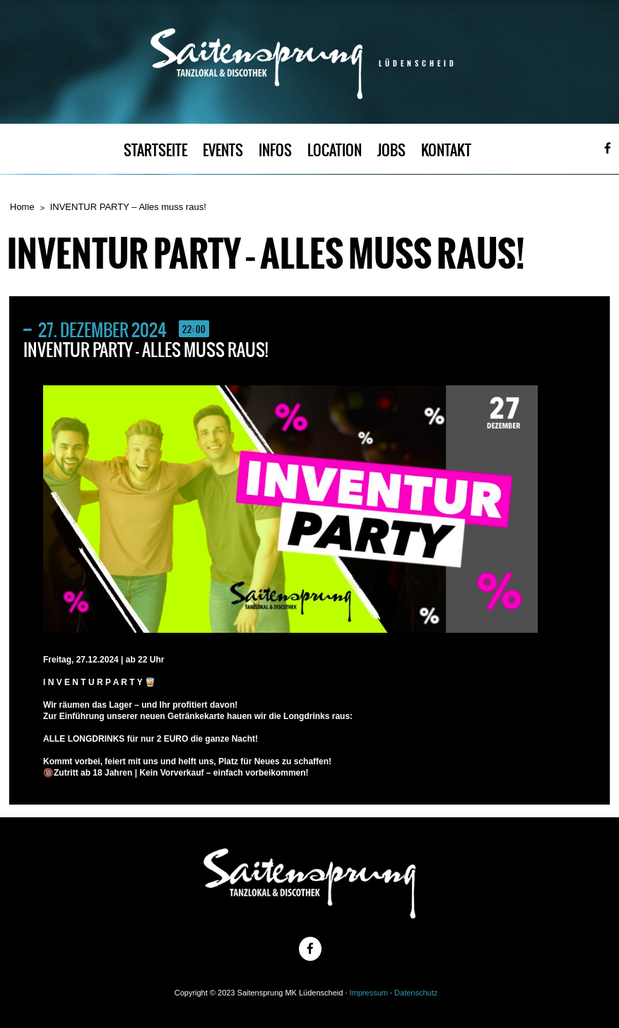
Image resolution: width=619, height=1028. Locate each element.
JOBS (391, 150)
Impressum (369, 992)
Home (22, 206)
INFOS (275, 150)
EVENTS (223, 150)
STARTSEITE (155, 150)
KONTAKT (446, 150)
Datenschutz (415, 992)
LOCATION (334, 150)
